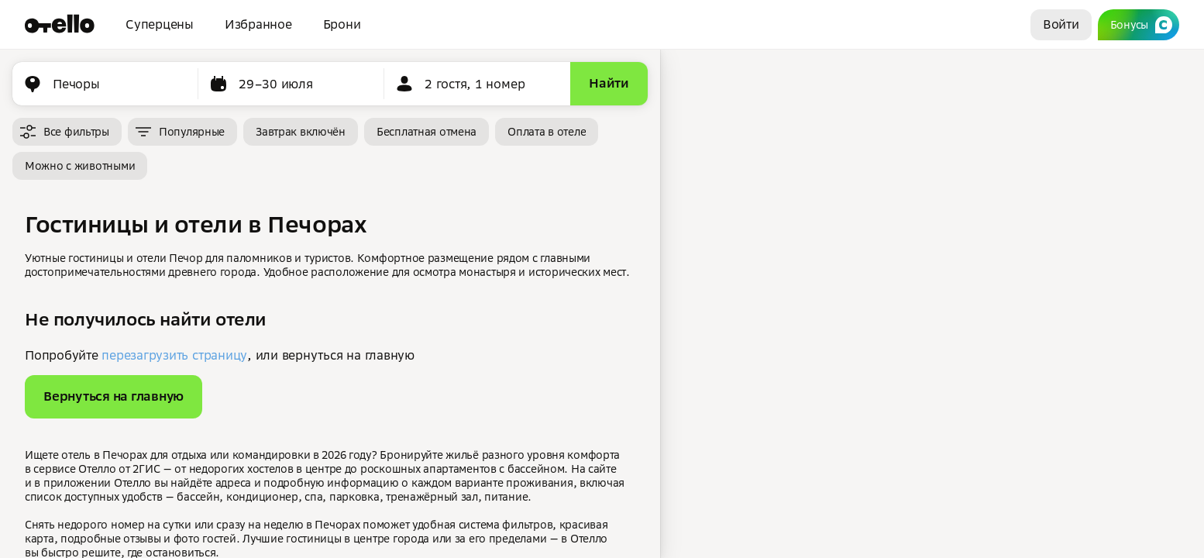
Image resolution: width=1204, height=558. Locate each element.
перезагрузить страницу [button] (174, 355)
